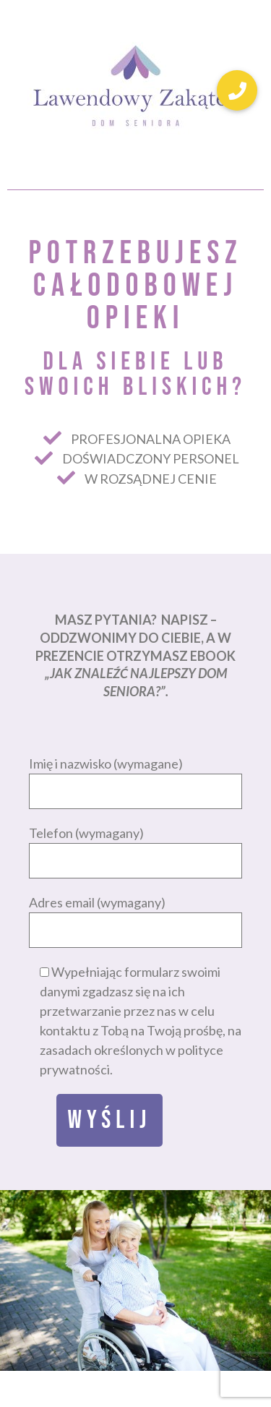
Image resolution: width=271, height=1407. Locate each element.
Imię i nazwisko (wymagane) (135, 777)
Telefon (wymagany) (135, 846)
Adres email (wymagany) (135, 916)
